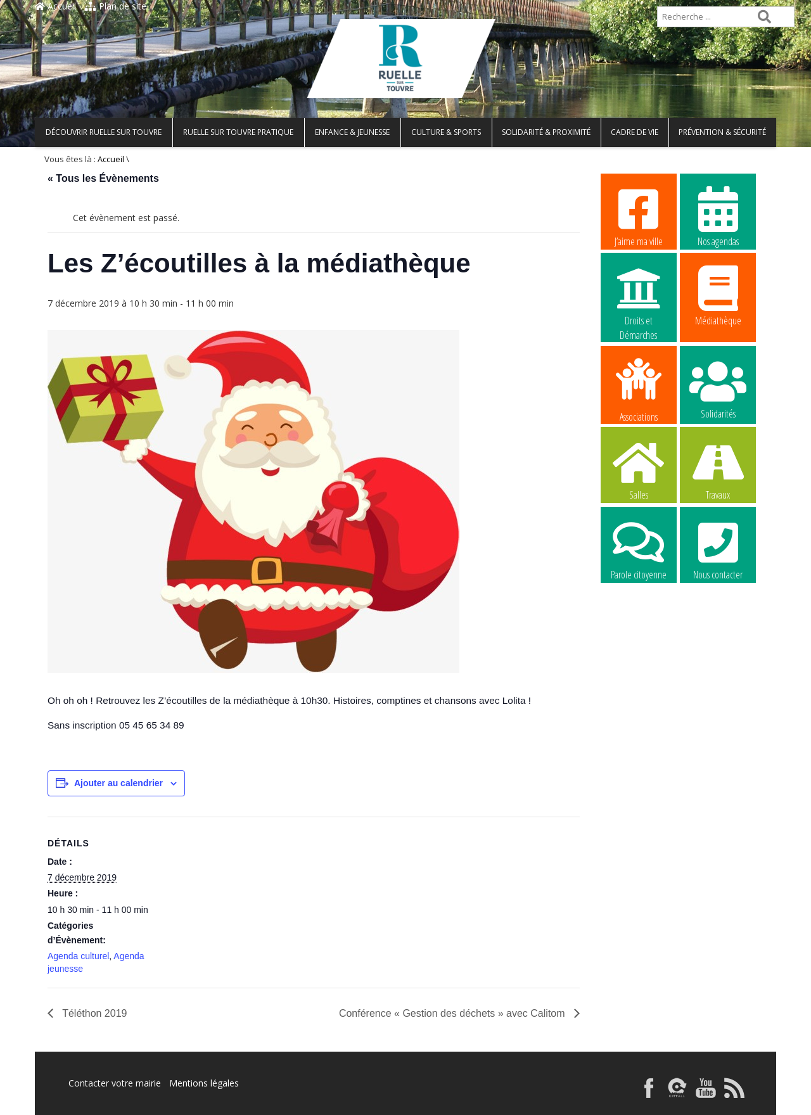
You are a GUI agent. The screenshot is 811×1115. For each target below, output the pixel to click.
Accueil (55, 6)
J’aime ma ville (639, 216)
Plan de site (115, 6)
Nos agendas (718, 216)
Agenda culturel (78, 956)
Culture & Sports (446, 132)
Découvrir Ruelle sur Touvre (104, 132)
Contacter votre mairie (114, 1083)
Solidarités (718, 388)
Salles (639, 469)
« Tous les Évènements (103, 178)
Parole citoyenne (639, 549)
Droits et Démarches (639, 296)
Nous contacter (718, 549)
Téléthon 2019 (93, 1013)
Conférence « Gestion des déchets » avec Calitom (453, 1013)
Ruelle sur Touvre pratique (238, 132)
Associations (639, 389)
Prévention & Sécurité (722, 132)
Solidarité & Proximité (546, 132)
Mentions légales (204, 1083)
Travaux (718, 469)
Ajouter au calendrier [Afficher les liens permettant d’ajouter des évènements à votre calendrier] (118, 783)
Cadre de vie (634, 132)
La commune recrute (639, 630)
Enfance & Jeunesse (352, 132)
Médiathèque (718, 295)
